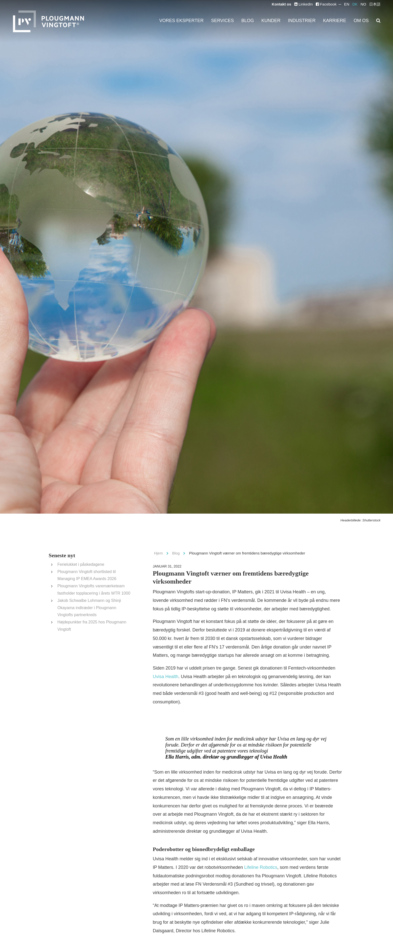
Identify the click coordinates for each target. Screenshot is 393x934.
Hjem (158, 553)
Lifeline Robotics (213, 851)
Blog (265, 20)
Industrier (312, 20)
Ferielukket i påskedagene (77, 564)
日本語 (374, 4)
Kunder (285, 20)
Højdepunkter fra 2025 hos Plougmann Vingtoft (93, 614)
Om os (363, 20)
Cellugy (261, 911)
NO (363, 4)
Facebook (330, 4)
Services (244, 20)
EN (349, 4)
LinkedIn (310, 4)
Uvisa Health (318, 669)
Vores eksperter (210, 20)
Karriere (340, 20)
